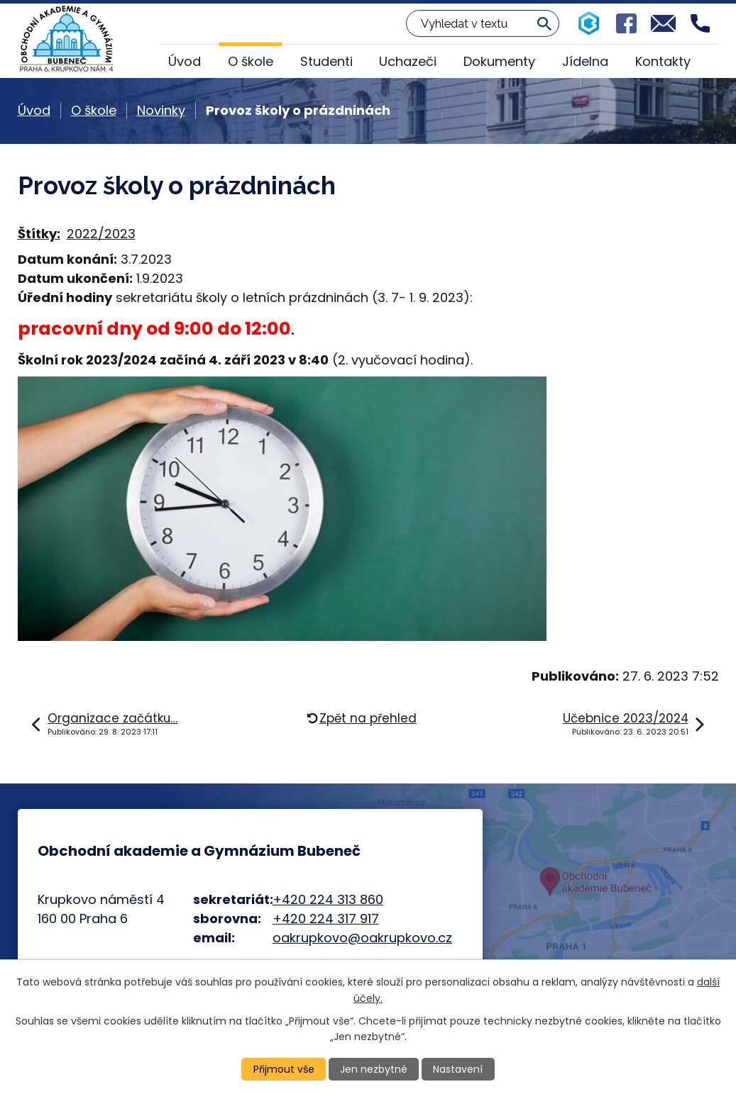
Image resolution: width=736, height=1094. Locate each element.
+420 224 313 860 (328, 899)
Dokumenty (499, 61)
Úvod (184, 61)
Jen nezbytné (373, 1069)
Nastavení (458, 1069)
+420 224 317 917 (326, 918)
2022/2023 (101, 233)
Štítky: (39, 233)
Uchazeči (407, 61)
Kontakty (663, 61)
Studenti (326, 61)
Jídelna (585, 61)
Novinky (161, 110)
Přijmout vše (283, 1069)
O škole (250, 61)
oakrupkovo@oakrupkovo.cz (362, 938)
